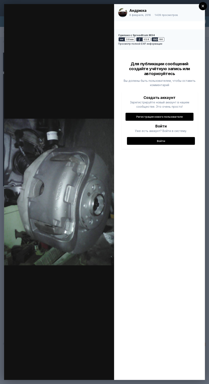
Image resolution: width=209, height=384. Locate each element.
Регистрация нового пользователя (159, 116)
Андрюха (138, 10)
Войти (161, 141)
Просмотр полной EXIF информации (140, 43)
